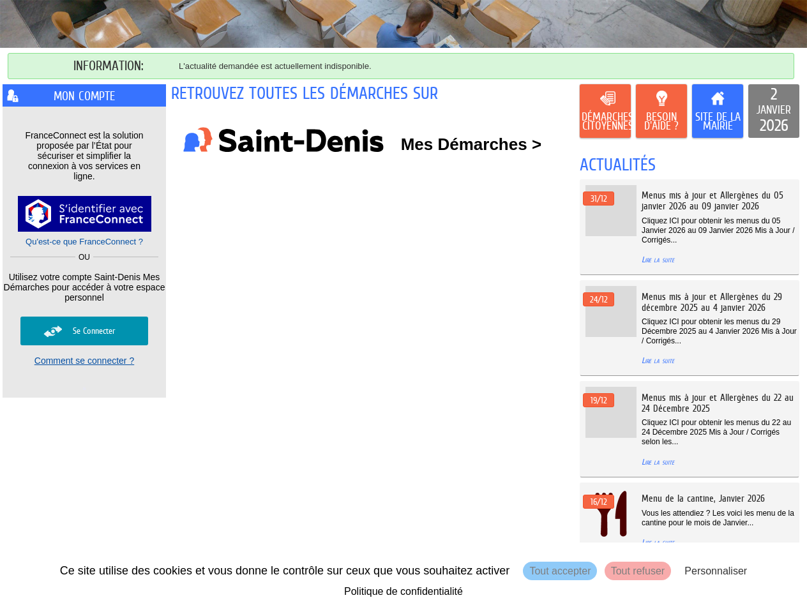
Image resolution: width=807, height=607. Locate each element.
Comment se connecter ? (84, 361)
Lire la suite (658, 259)
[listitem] (773, 111)
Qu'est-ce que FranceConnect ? (84, 241)
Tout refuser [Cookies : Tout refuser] (638, 571)
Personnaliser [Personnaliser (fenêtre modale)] (715, 571)
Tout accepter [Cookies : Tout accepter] (560, 571)
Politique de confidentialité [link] (403, 591)
